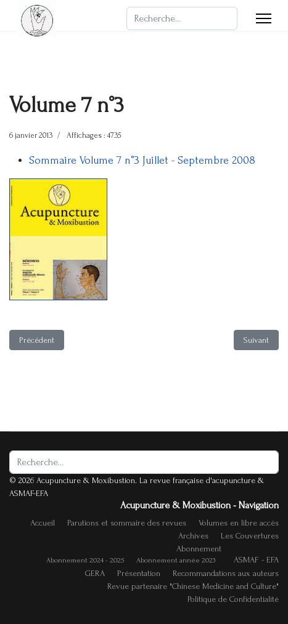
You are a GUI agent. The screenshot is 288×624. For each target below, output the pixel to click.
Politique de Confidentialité (233, 599)
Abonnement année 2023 (175, 560)
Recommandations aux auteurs (226, 573)
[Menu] (263, 18)
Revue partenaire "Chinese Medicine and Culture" (193, 586)
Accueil (42, 522)
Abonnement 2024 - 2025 (85, 560)
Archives (193, 535)
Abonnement (198, 548)
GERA (95, 573)
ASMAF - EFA (256, 559)
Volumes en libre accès (239, 522)
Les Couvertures (250, 535)
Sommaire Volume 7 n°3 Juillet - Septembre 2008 (142, 160)
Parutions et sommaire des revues (126, 522)
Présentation (138, 573)
